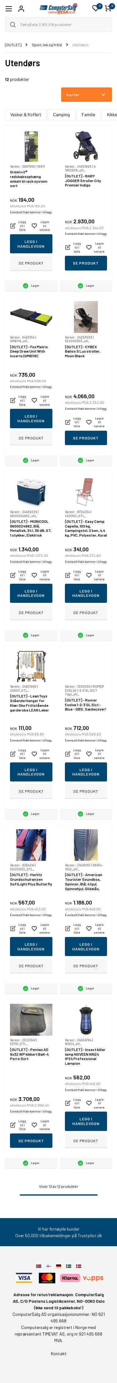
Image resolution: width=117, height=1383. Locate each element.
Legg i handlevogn (31, 243)
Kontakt (58, 1353)
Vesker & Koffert (25, 114)
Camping (61, 114)
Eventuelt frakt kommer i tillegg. (31, 212)
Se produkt (31, 263)
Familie (88, 114)
